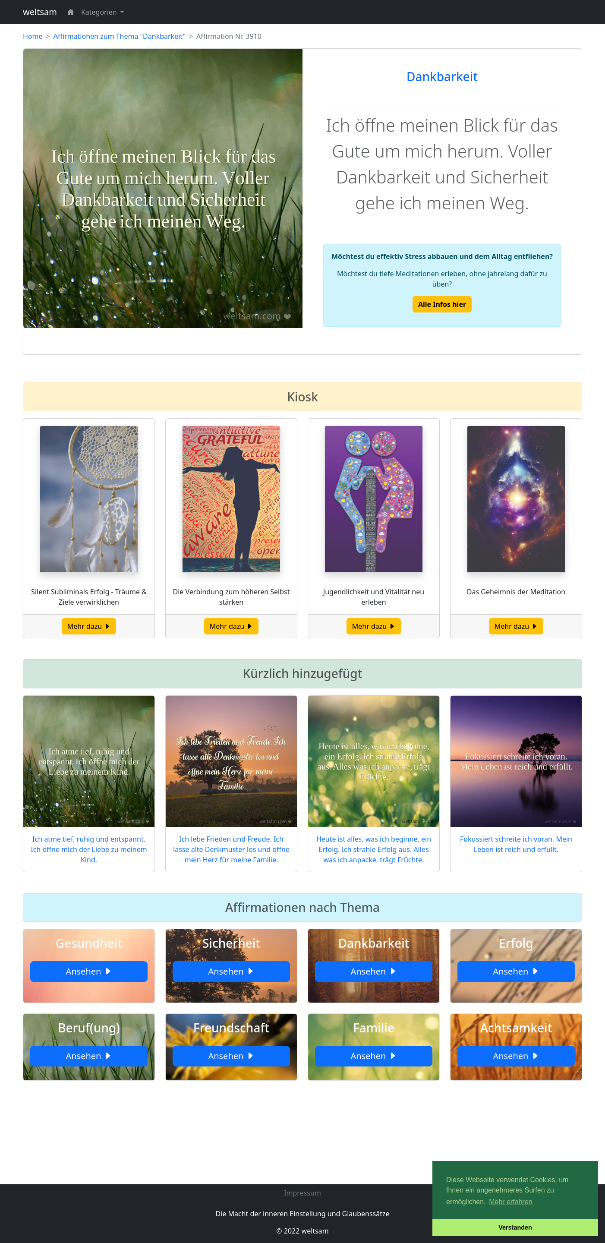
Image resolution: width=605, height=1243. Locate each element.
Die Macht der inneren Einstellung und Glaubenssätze (302, 1213)
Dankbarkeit (442, 76)
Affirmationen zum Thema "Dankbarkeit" (120, 36)
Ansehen (89, 971)
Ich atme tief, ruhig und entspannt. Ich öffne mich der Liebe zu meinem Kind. (89, 849)
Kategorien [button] (100, 12)
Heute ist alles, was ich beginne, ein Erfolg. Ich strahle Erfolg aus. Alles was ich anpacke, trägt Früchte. (373, 849)
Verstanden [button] (515, 1227)
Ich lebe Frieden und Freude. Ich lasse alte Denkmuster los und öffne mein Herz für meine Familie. (231, 849)
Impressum (302, 1193)
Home (33, 36)
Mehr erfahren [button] (511, 1201)
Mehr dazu (89, 626)
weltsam (40, 12)
